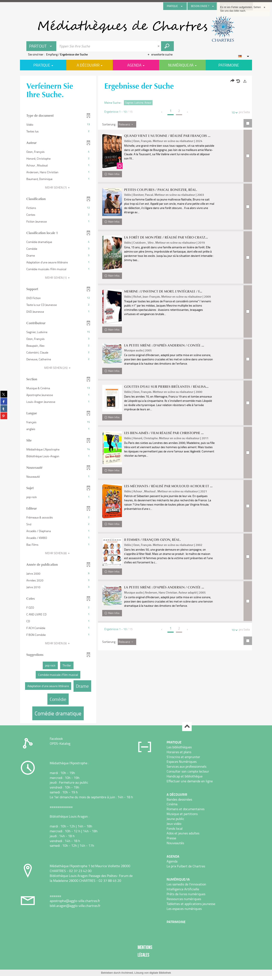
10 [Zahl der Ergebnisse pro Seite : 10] (233, 112)
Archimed (127, 972)
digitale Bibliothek (160, 972)
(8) (58, 553)
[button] (58, 124)
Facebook (56, 738)
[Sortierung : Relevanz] (127, 124)
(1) (58, 278)
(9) (58, 643)
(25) (58, 368)
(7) (58, 187)
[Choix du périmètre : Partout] (41, 46)
